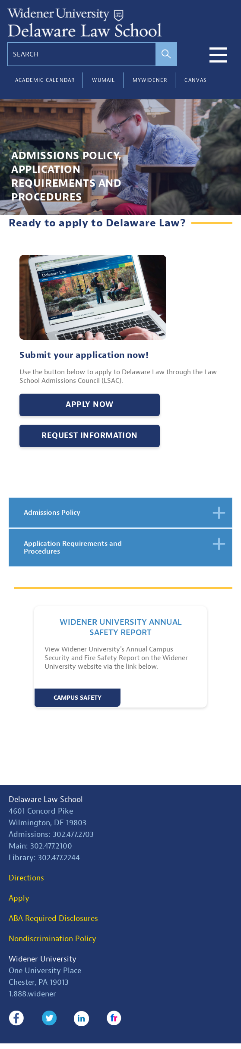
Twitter (49, 1018)
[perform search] (166, 54)
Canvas (195, 80)
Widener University (42, 959)
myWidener (150, 80)
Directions (26, 878)
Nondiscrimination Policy (52, 939)
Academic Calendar (45, 80)
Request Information (89, 436)
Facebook (16, 1018)
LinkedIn (81, 1018)
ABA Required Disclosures (53, 919)
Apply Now (89, 405)
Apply (19, 898)
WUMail (103, 80)
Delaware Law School (46, 800)
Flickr (114, 1018)
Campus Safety (77, 697)
